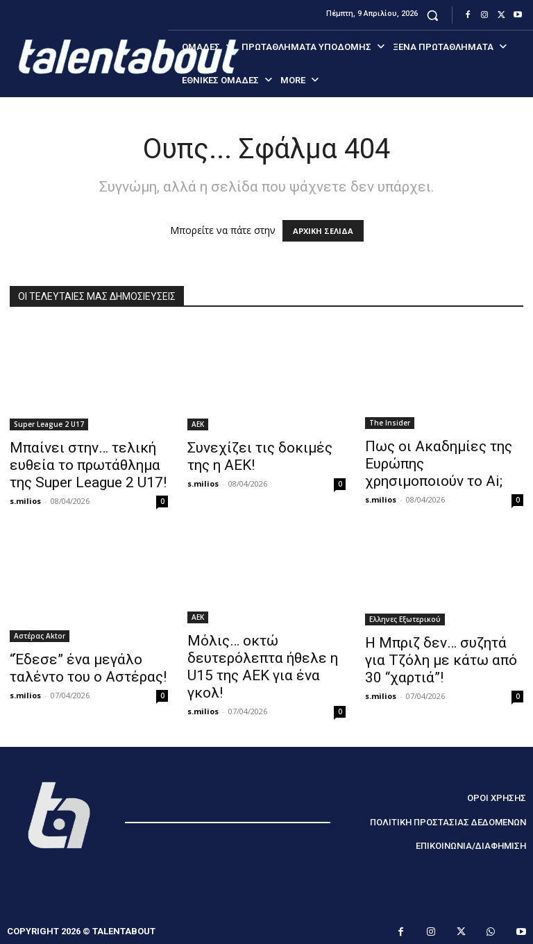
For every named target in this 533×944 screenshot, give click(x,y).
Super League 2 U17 (49, 424)
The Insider (389, 423)
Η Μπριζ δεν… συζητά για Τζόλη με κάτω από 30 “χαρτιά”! (441, 660)
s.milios (25, 501)
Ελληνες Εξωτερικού (405, 619)
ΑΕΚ (198, 424)
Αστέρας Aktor (39, 636)
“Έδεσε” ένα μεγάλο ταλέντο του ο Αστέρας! (88, 668)
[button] (433, 15)
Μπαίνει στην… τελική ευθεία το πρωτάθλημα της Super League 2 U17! (88, 465)
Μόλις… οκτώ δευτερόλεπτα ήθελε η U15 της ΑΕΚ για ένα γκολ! (262, 666)
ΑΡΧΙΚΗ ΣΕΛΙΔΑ (323, 231)
